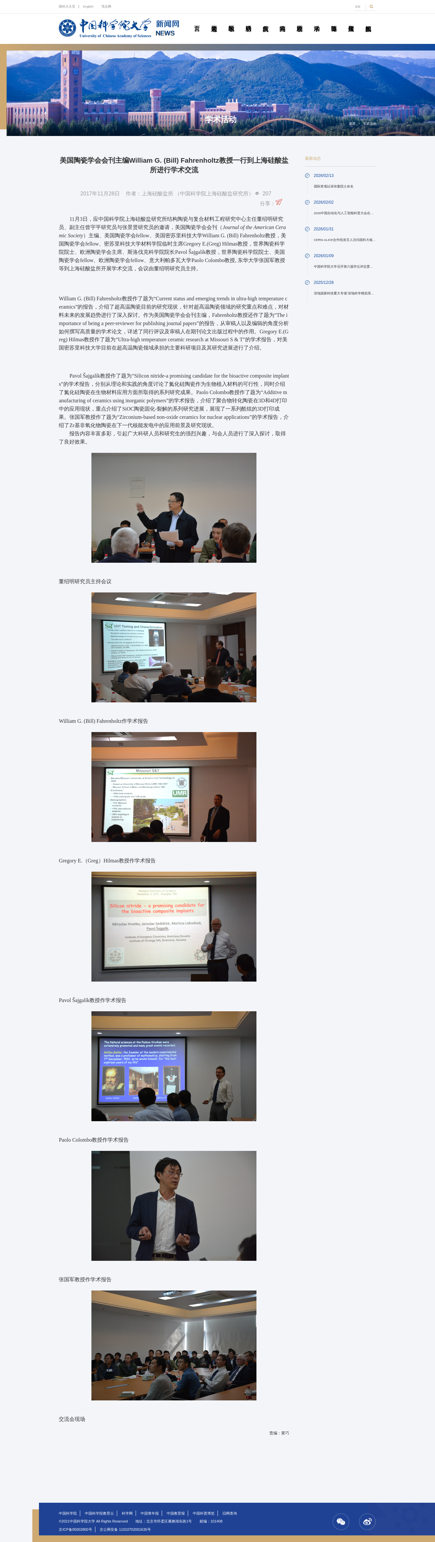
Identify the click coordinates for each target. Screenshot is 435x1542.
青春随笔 (334, 21)
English (88, 6)
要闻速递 (214, 21)
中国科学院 (68, 1513)
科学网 (127, 1513)
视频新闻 (368, 21)
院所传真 (265, 21)
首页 (197, 21)
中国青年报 (150, 1513)
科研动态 (248, 21)
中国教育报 (176, 1513)
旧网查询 (229, 1513)
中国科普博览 (204, 1513)
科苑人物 (282, 21)
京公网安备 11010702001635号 (125, 1529)
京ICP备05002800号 (75, 1529)
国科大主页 (67, 6)
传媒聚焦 (351, 21)
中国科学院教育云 (99, 1513)
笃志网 (106, 6)
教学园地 (231, 21)
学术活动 (316, 21)
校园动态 (300, 21)
